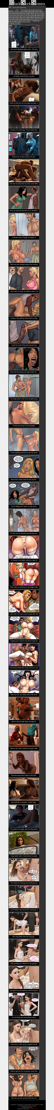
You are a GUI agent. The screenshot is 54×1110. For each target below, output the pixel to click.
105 (23, 21)
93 (10, 19)
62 (40, 11)
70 (35, 13)
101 (40, 19)
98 (28, 19)
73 (10, 15)
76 (21, 15)
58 (26, 11)
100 (36, 19)
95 (17, 19)
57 (22, 11)
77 (24, 15)
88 (28, 17)
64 (13, 13)
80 (35, 15)
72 (43, 13)
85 (17, 17)
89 (32, 17)
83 (10, 17)
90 (35, 17)
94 (13, 19)
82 (43, 15)
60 (33, 11)
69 (32, 13)
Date (18, 23)
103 (14, 21)
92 (43, 17)
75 (17, 15)
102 (10, 21)
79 (32, 15)
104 (19, 21)
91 (39, 17)
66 (21, 13)
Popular (12, 23)
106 (28, 21)
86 (21, 17)
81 (39, 15)
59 (29, 11)
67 (24, 13)
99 (32, 19)
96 (21, 19)
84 (13, 17)
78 (28, 15)
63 (10, 13)
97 (24, 19)
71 (39, 13)
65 (17, 13)
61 (37, 11)
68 (28, 13)
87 (24, 17)
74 (13, 15)
